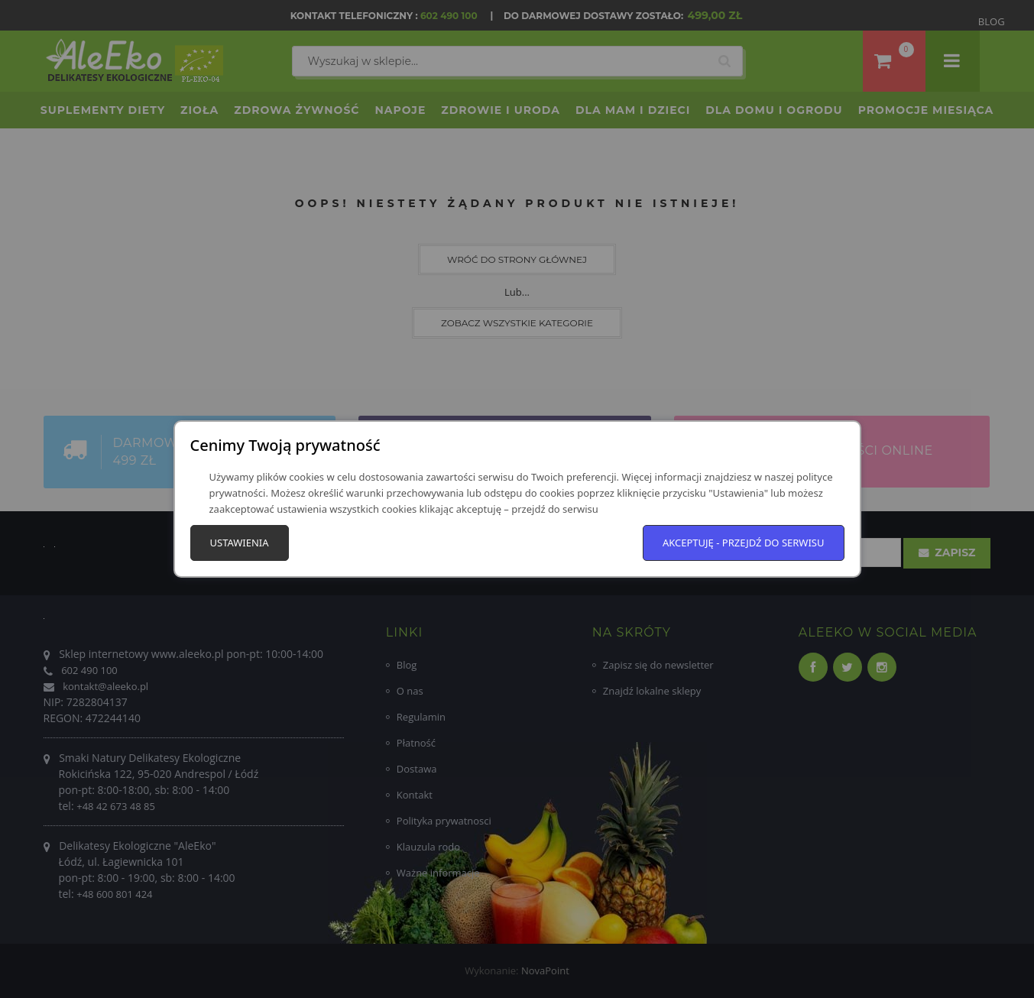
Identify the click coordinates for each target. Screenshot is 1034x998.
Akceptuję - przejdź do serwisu (744, 542)
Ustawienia (239, 542)
